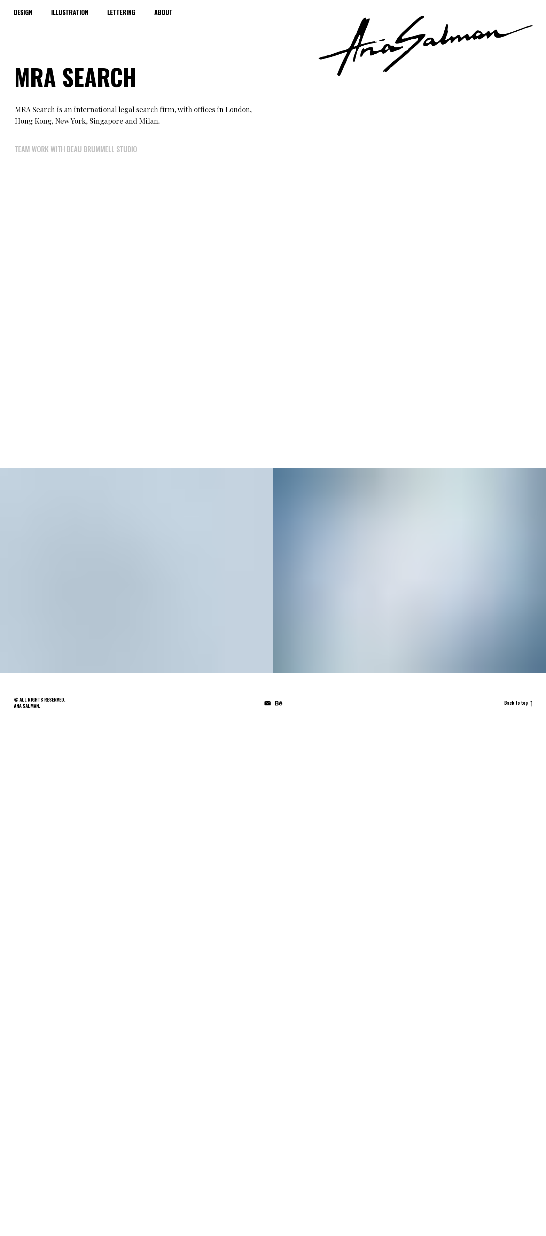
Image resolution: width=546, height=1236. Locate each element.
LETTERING (121, 12)
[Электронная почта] (267, 703)
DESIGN (23, 12)
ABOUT (163, 12)
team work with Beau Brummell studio (76, 148)
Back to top (518, 703)
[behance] (278, 703)
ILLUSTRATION (69, 12)
